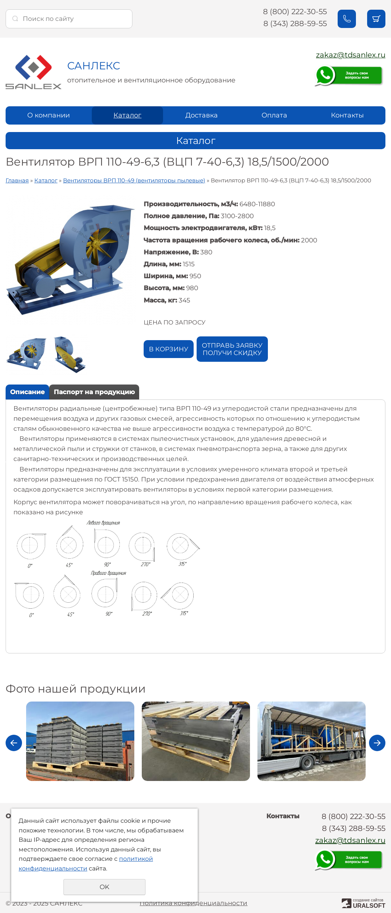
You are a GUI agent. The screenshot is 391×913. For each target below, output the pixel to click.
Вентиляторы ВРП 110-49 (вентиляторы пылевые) (134, 179)
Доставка (201, 114)
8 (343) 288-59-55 (294, 23)
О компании (48, 114)
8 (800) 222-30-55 (294, 11)
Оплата (274, 114)
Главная (17, 179)
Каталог (127, 114)
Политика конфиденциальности (193, 902)
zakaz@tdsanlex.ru (350, 54)
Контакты (347, 114)
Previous (14, 742)
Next (377, 742)
